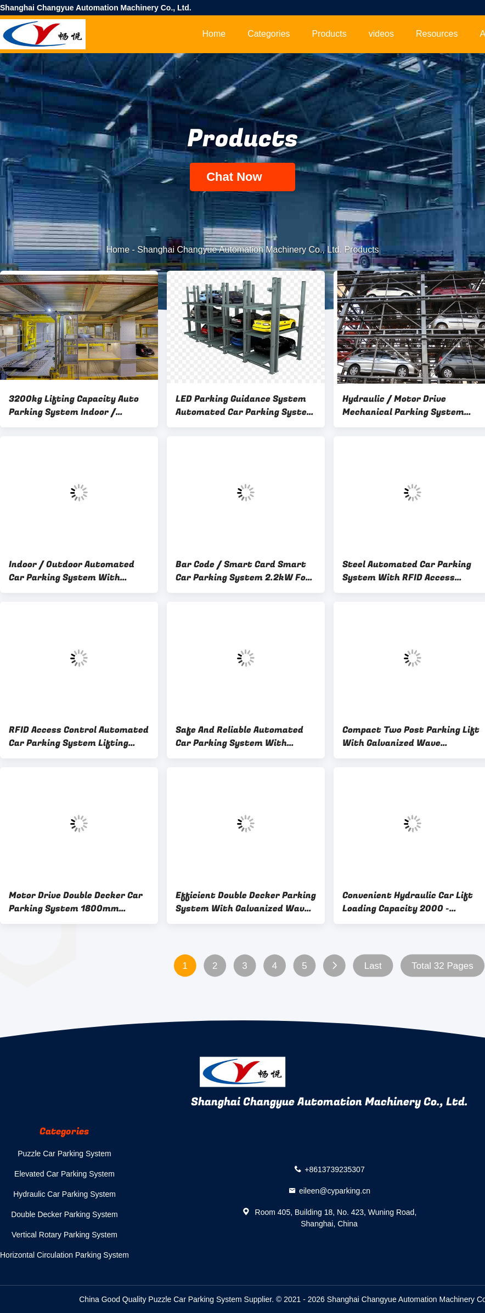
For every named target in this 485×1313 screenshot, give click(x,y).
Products (329, 33)
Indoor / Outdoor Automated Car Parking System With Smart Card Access (71, 571)
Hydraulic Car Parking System (64, 1194)
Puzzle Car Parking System (64, 1153)
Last (373, 966)
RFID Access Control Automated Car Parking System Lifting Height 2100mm (79, 736)
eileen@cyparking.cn (334, 1190)
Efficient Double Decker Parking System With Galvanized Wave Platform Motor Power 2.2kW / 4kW (246, 902)
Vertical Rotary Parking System (64, 1234)
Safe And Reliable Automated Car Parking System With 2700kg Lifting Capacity (239, 736)
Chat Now (242, 177)
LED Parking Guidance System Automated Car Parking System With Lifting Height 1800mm (245, 405)
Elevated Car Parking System (64, 1173)
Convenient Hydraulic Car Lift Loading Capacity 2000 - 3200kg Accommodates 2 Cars (409, 902)
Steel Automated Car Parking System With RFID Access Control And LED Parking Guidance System (406, 571)
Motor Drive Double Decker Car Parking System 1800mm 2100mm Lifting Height (76, 902)
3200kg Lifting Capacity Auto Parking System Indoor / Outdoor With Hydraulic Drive (74, 405)
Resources (437, 33)
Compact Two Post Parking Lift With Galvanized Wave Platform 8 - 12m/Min (411, 736)
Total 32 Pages (442, 966)
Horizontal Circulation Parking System (64, 1255)
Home (213, 33)
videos (381, 33)
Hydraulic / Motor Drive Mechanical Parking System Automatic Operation (403, 405)
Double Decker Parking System (64, 1214)
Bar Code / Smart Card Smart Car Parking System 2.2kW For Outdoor (243, 571)
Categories (268, 33)
